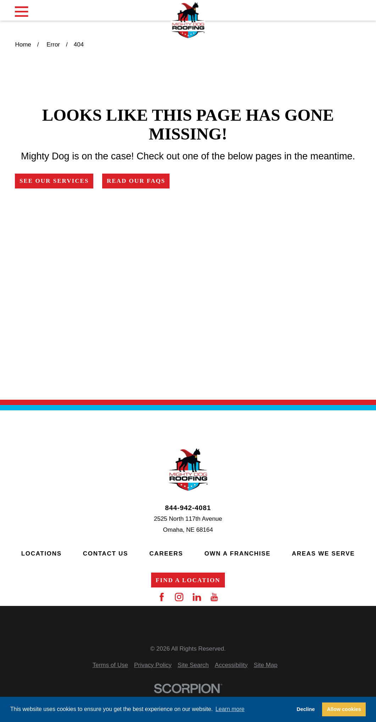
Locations (41, 553)
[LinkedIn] (197, 597)
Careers (166, 553)
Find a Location (188, 580)
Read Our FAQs (136, 180)
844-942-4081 (188, 507)
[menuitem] (110, 665)
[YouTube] (214, 597)
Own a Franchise (237, 553)
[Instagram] (179, 597)
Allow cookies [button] (344, 709)
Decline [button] (306, 709)
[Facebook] (161, 597)
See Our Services (54, 180)
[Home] (188, 20)
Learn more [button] (229, 709)
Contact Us (105, 553)
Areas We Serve (323, 553)
